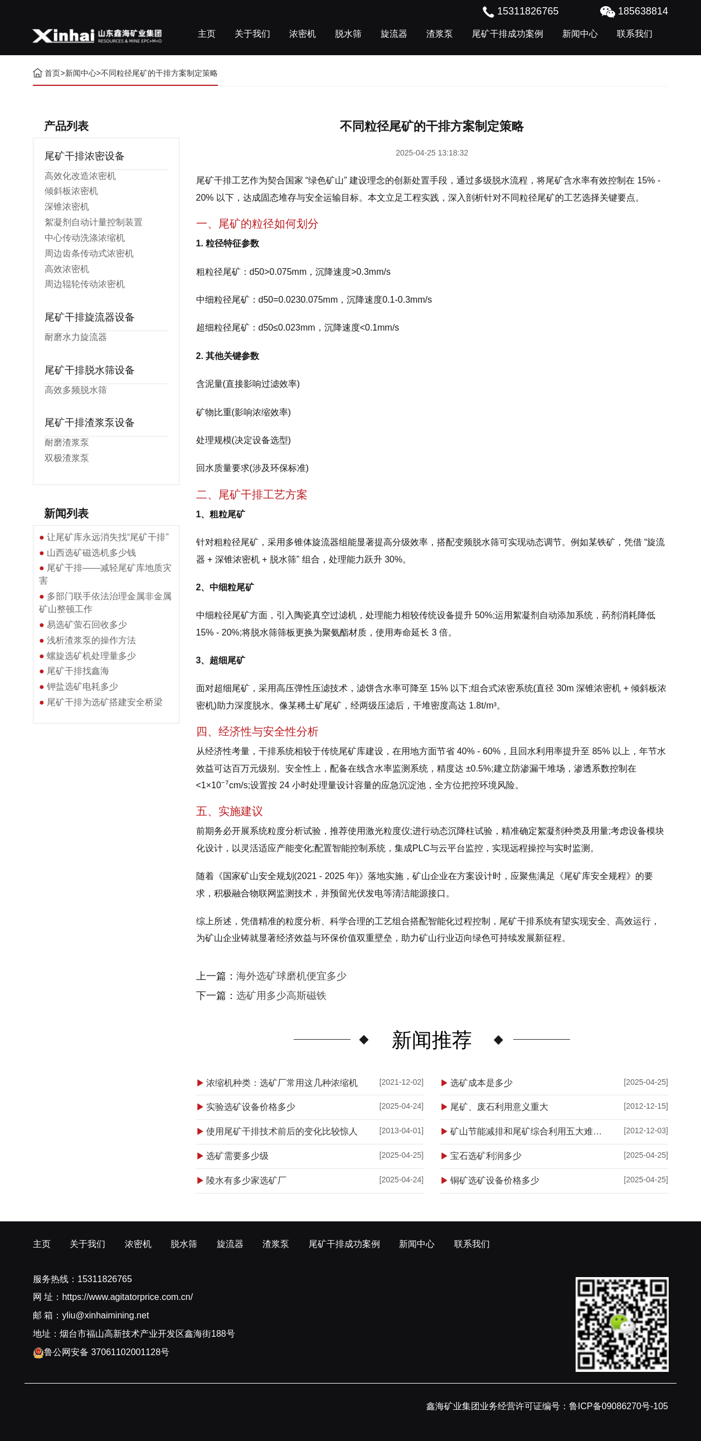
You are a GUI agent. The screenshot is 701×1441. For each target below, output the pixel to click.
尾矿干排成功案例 (507, 33)
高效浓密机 (67, 269)
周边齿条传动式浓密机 (89, 253)
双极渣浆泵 (67, 458)
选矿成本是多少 (481, 1083)
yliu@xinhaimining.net (105, 1315)
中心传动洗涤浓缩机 (85, 237)
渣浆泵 (439, 33)
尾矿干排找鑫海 (78, 671)
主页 (207, 33)
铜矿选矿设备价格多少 (494, 1180)
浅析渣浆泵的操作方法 (91, 640)
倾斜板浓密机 (71, 191)
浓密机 (302, 33)
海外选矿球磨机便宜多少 (291, 976)
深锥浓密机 (67, 206)
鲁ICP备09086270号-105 (618, 1406)
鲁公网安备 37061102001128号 (101, 1352)
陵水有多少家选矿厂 (246, 1180)
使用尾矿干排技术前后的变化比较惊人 (282, 1131)
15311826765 (104, 1279)
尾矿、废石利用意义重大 (499, 1107)
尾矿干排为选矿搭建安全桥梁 (105, 702)
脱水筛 (348, 33)
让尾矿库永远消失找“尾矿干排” (108, 537)
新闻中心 (580, 33)
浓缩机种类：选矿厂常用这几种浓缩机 (282, 1083)
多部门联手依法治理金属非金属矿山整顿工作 (105, 602)
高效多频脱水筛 (76, 390)
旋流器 (394, 33)
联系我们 (635, 33)
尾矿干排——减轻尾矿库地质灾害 (105, 574)
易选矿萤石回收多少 (87, 624)
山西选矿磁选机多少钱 (91, 552)
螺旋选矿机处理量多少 (91, 656)
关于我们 (252, 33)
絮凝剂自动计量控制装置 (94, 222)
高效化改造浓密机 (80, 176)
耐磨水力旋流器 (76, 337)
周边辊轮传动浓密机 (85, 284)
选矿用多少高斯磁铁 (281, 995)
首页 (52, 73)
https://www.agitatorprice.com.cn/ (127, 1297)
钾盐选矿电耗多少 (82, 686)
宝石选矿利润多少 (486, 1156)
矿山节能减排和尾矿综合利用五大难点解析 (530, 1131)
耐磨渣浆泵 (67, 442)
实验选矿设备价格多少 (250, 1107)
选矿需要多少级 (237, 1156)
